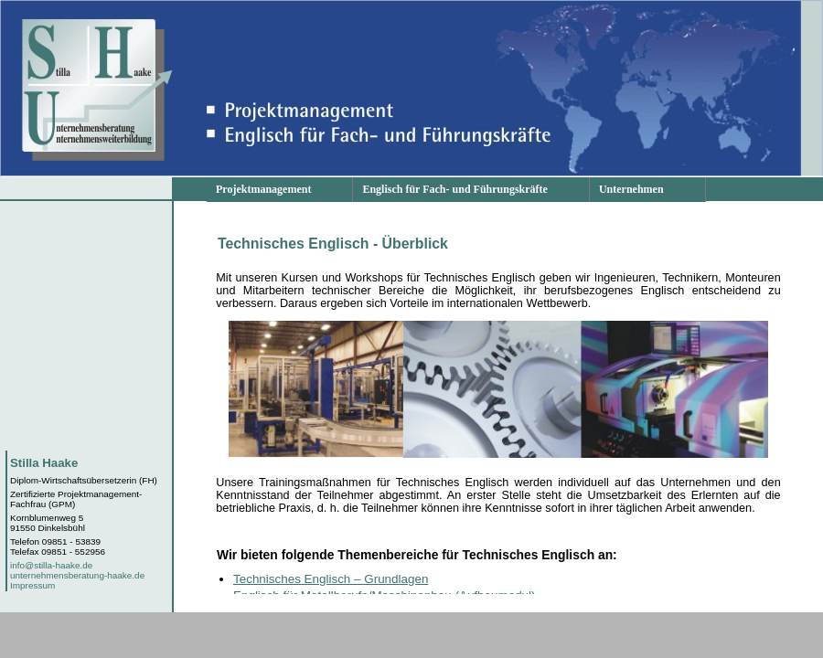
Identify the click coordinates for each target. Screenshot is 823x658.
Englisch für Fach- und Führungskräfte (454, 189)
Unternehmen (631, 189)
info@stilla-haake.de (51, 565)
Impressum (32, 585)
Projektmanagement (263, 189)
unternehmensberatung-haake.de (77, 575)
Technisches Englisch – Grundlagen (330, 579)
